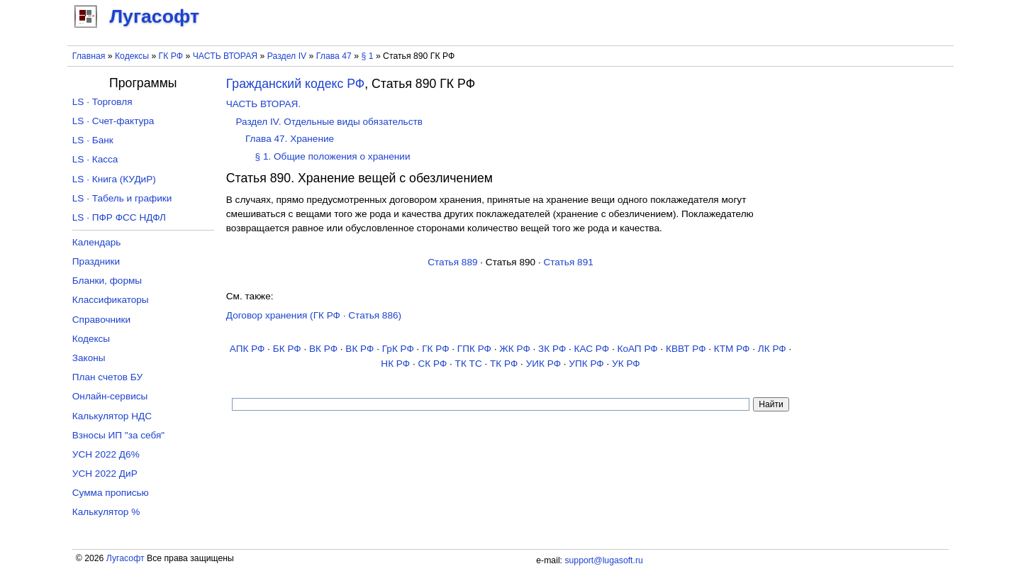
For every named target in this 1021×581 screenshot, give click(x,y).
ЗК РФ (552, 348)
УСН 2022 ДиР (105, 473)
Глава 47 (334, 56)
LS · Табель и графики (122, 198)
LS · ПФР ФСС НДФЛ (119, 217)
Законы (89, 358)
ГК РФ (171, 56)
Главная (89, 56)
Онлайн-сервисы (110, 396)
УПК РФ (586, 363)
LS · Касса (95, 159)
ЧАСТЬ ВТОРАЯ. (263, 104)
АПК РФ (247, 348)
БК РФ (287, 348)
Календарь (96, 242)
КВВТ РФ (685, 348)
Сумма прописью (110, 492)
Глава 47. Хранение (289, 138)
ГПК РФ (474, 348)
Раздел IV (286, 56)
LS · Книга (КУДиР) (114, 179)
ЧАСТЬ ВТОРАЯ (225, 56)
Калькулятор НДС (112, 416)
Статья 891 (568, 262)
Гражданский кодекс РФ (295, 84)
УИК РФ (543, 363)
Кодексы (132, 56)
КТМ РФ (732, 348)
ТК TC (468, 363)
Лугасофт (125, 558)
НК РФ (395, 363)
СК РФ (432, 363)
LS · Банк (92, 140)
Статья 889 (452, 262)
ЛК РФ (772, 348)
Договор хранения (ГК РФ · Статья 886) (313, 315)
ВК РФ (323, 348)
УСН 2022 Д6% (106, 454)
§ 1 (368, 56)
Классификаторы (110, 299)
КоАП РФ (637, 348)
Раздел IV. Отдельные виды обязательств (329, 121)
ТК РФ (504, 363)
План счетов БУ (107, 377)
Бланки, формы (107, 280)
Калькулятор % (106, 512)
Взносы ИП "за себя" (118, 435)
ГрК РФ (398, 348)
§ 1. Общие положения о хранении (333, 156)
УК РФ (626, 363)
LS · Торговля (102, 101)
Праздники (96, 261)
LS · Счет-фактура (113, 121)
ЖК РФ (514, 348)
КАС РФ (592, 348)
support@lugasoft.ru (603, 560)
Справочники (101, 319)
